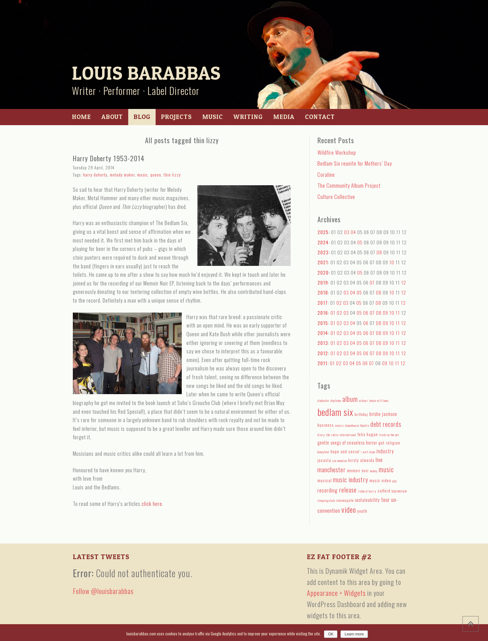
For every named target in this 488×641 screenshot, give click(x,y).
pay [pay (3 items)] (394, 480)
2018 (322, 292)
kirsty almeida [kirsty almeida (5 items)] (361, 460)
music (142, 174)
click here (152, 503)
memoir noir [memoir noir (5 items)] (358, 470)
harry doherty (95, 174)
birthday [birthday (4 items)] (361, 414)
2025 (323, 232)
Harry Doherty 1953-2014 (108, 158)
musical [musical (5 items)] (324, 480)
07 (372, 282)
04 (353, 232)
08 (379, 252)
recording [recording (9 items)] (327, 490)
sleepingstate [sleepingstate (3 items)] (326, 500)
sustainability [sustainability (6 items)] (367, 500)
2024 (323, 242)
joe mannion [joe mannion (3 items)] (339, 460)
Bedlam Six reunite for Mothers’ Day (354, 163)
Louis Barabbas (146, 73)
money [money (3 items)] (374, 470)
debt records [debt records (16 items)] (385, 424)
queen (155, 174)
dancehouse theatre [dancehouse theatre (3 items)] (357, 425)
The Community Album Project (349, 185)
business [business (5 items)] (325, 425)
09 (385, 312)
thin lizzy (172, 174)
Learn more (354, 634)
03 (347, 232)
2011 (322, 363)
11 (398, 312)
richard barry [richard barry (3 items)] (367, 490)
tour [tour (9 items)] (385, 499)
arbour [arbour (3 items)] (363, 400)
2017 (322, 302)
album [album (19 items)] (350, 399)
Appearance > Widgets (336, 593)
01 (333, 312)
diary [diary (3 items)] (321, 434)
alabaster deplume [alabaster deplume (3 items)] (329, 400)
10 (391, 262)
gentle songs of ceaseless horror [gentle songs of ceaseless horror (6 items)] (347, 442)
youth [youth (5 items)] (362, 511)
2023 (323, 252)
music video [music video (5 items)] (380, 480)
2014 (322, 332)
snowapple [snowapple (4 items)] (345, 500)
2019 (322, 282)
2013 (322, 342)
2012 (322, 353)
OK (330, 634)
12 (403, 282)
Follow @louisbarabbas (103, 591)
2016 (322, 312)
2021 (322, 262)
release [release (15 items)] (348, 489)
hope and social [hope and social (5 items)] (345, 451)
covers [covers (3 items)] (339, 425)
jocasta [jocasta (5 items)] (324, 460)
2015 (322, 322)
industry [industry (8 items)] (385, 451)
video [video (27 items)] (348, 509)
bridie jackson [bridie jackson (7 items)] (383, 413)
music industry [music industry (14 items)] (350, 479)
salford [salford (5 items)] (384, 491)
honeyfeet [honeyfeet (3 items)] (323, 451)
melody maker (122, 174)
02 (339, 302)
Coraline (326, 174)
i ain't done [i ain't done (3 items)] (368, 451)
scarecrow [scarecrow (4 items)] (399, 491)
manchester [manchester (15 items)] (331, 469)
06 (365, 312)
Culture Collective (336, 196)
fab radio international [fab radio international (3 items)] (341, 434)
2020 (323, 272)
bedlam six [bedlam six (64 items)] (335, 411)
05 (360, 242)
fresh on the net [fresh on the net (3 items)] (389, 434)
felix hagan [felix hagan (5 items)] (368, 434)
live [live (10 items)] (379, 459)
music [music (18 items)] (386, 469)
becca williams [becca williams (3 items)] (379, 400)
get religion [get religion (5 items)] (389, 443)
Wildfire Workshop (336, 152)
